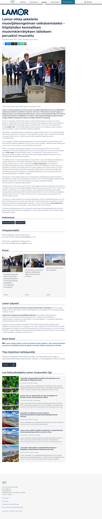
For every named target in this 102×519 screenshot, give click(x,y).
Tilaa (9, 364)
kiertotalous (20, 222)
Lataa (6, 294)
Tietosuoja (5, 501)
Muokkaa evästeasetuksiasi (10, 504)
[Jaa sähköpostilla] (25, 44)
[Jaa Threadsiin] (15, 44)
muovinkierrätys (8, 222)
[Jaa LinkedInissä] (9, 44)
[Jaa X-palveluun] (12, 44)
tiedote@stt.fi (6, 489)
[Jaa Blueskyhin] (18, 44)
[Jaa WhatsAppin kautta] (22, 44)
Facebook (5, 498)
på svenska (18, 511)
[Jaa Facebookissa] (6, 44)
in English (12, 511)
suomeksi (5, 511)
